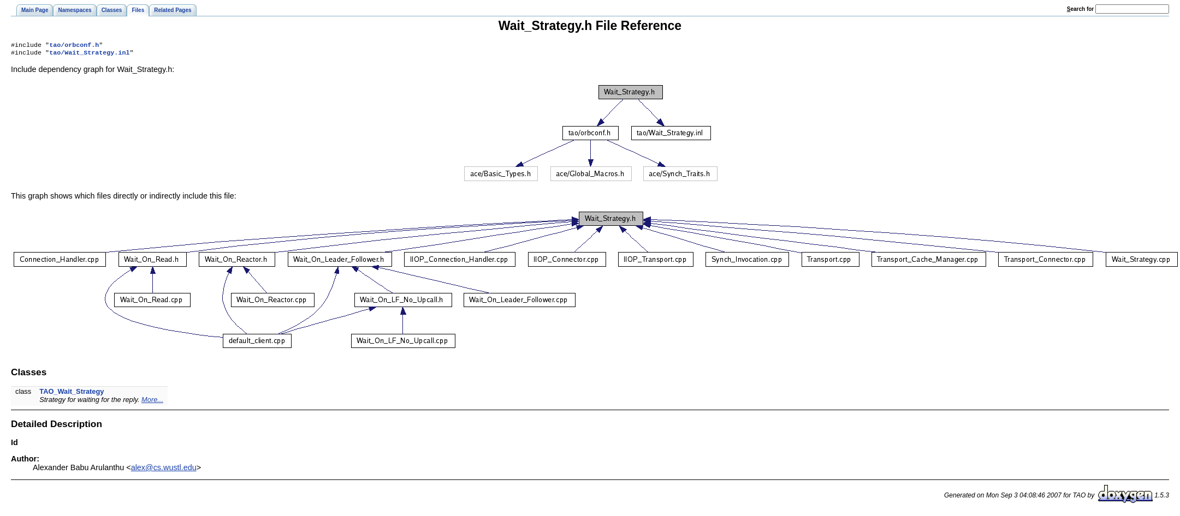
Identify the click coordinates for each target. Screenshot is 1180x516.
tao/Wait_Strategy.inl (89, 54)
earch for (1080, 9)
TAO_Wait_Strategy (71, 393)
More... (152, 402)
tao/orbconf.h (74, 45)
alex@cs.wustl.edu (164, 469)
